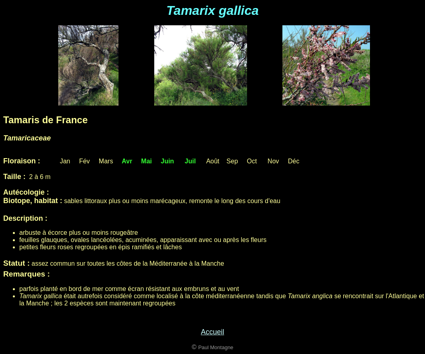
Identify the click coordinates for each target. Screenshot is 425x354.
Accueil (212, 332)
